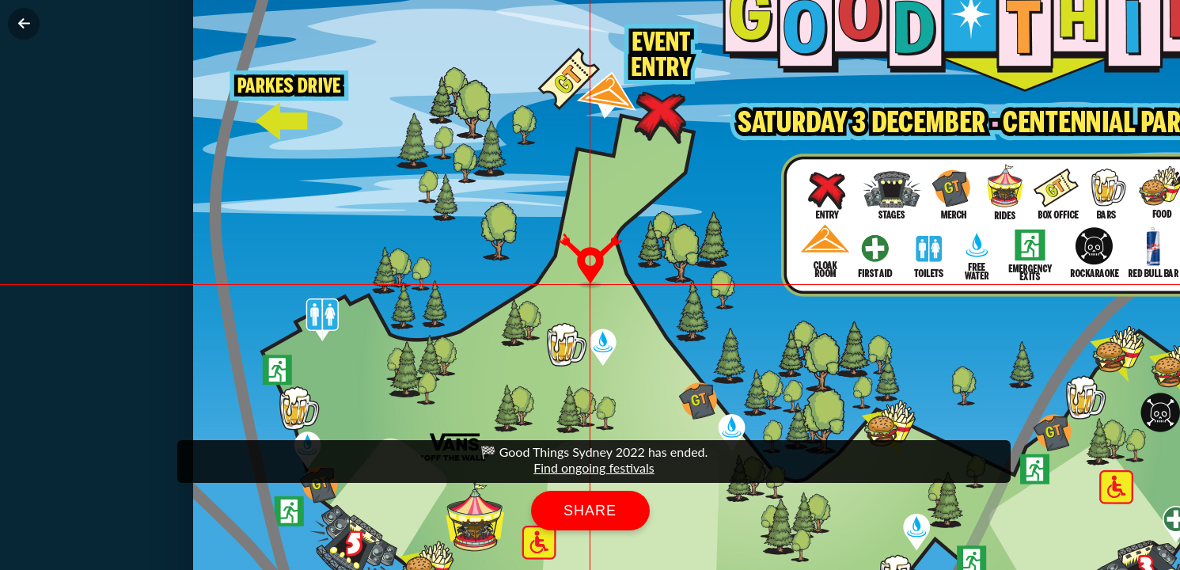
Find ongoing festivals (594, 467)
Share (590, 511)
